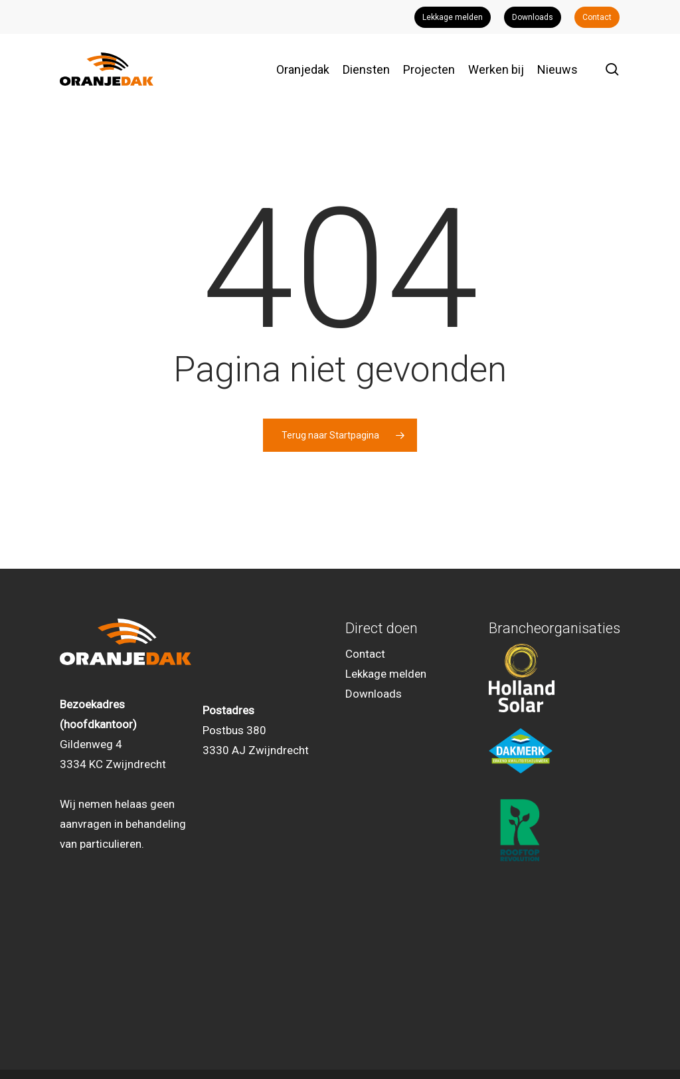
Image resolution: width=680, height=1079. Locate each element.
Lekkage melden (385, 673)
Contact (365, 653)
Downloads (373, 693)
